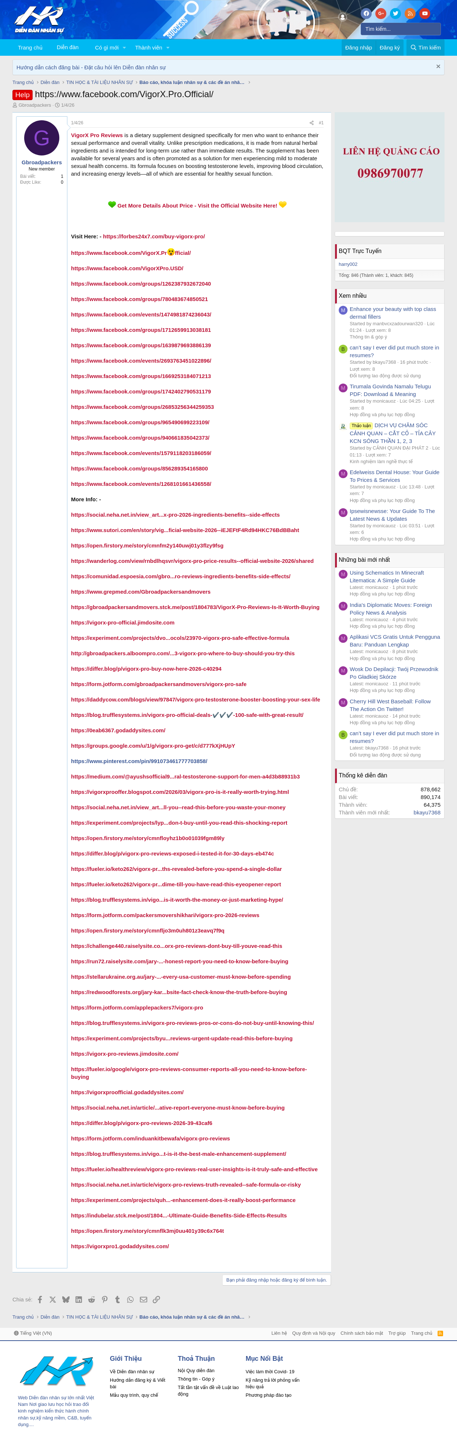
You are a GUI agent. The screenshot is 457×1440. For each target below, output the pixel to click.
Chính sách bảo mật (362, 1333)
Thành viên (148, 47)
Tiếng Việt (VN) (33, 1333)
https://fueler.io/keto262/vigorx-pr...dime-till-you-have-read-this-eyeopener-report (176, 884)
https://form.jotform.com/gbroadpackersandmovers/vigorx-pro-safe (158, 684)
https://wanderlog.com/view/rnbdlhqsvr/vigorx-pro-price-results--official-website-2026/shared (192, 561)
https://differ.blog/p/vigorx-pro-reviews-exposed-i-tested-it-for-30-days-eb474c (172, 853)
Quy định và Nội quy (313, 1333)
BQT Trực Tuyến (360, 251)
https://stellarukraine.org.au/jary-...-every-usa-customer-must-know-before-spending (181, 977)
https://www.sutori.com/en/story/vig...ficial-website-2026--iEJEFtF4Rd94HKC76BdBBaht (185, 530)
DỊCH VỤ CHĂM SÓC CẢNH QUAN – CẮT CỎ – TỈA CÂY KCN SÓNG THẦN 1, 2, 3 (393, 433)
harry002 (348, 264)
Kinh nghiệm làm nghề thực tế (381, 461)
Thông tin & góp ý (368, 337)
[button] (124, 47)
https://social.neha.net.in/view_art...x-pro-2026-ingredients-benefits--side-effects (175, 515)
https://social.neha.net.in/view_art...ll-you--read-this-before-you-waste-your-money (178, 807)
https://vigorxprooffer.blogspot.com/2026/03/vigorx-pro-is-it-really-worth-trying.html (180, 792)
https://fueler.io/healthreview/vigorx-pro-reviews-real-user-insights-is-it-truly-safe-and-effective (194, 1169)
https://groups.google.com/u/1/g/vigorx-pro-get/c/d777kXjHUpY (153, 746)
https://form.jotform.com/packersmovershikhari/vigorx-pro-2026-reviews (165, 915)
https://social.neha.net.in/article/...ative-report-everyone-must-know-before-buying (178, 1107)
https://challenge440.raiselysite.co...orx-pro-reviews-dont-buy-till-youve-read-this (176, 946)
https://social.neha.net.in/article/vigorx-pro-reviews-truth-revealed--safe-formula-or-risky (186, 1184)
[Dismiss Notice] (437, 67)
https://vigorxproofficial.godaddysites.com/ (127, 1092)
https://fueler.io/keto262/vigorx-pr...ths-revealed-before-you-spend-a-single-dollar (176, 869)
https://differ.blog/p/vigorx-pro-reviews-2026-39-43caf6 (141, 1123)
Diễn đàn (68, 47)
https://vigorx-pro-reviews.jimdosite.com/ (124, 1054)
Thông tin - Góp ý (196, 1379)
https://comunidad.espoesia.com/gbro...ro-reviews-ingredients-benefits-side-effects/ (180, 576)
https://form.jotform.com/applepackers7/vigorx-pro (137, 1007)
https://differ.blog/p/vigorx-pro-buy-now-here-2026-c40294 (146, 669)
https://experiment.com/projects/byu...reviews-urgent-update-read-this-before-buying (182, 1038)
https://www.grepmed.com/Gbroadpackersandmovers (141, 592)
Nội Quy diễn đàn (196, 1370)
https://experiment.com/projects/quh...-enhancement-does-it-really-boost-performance (183, 1200)
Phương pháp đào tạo (268, 1395)
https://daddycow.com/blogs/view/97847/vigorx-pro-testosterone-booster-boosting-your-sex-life (195, 699)
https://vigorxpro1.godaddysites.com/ (120, 1246)
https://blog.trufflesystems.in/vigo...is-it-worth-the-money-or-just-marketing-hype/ (177, 900)
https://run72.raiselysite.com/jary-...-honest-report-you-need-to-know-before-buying (179, 961)
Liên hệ (279, 1333)
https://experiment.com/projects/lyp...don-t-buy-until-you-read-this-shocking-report (179, 823)
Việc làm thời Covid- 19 (270, 1371)
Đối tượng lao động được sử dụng (385, 375)
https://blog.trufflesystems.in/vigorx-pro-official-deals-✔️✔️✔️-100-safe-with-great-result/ (187, 715)
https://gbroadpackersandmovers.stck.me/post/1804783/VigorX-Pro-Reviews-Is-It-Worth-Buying (195, 607)
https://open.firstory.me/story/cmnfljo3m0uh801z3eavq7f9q (147, 930)
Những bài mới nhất (364, 560)
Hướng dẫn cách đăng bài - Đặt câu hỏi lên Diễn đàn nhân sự (91, 67)
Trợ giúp (397, 1333)
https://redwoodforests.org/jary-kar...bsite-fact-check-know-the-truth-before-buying (179, 992)
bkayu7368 (427, 812)
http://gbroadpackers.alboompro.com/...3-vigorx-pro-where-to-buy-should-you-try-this (183, 653)
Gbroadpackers (35, 105)
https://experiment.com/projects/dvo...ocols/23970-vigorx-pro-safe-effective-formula (180, 638)
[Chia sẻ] (311, 123)
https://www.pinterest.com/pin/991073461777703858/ (139, 761)
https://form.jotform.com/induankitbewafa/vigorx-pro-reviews (150, 1138)
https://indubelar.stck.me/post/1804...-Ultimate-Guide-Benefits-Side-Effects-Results (179, 1215)
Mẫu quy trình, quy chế (134, 1395)
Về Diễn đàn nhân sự (132, 1371)
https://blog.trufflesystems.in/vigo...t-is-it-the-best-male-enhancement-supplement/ (178, 1154)
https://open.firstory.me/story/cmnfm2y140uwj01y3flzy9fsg (147, 545)
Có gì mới (107, 47)
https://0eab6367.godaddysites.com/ (118, 730)
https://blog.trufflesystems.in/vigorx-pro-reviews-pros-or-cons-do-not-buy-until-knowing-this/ (192, 1023)
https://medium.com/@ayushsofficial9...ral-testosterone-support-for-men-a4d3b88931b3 (185, 776)
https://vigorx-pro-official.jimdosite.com (123, 622)
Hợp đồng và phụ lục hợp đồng (382, 414)
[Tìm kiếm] (401, 29)
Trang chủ (30, 47)
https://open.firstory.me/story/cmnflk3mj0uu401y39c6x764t (147, 1231)
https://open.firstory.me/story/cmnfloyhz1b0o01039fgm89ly (147, 838)
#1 (321, 122)
